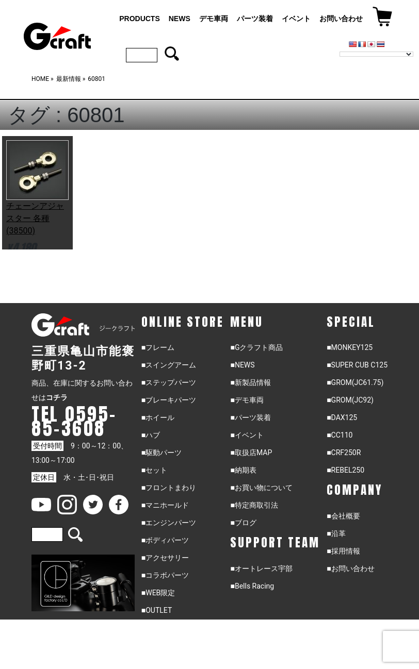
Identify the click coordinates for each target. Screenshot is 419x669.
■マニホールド (165, 505)
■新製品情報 (250, 382)
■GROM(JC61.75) (355, 382)
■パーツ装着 (250, 417)
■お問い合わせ (350, 568)
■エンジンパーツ (168, 523)
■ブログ (243, 523)
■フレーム (157, 347)
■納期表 (243, 470)
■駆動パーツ (161, 452)
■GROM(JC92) (350, 400)
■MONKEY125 (350, 347)
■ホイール (157, 417)
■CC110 (339, 435)
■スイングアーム (168, 365)
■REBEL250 (345, 470)
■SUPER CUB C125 (357, 365)
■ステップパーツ (168, 382)
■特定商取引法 (254, 505)
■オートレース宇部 (261, 568)
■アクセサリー (165, 558)
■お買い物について (261, 487)
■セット (154, 470)
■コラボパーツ (165, 575)
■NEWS (242, 365)
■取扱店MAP (251, 452)
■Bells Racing (252, 586)
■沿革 (336, 533)
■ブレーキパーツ (168, 400)
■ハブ (150, 435)
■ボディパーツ (165, 540)
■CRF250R (344, 452)
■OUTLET (156, 610)
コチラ (57, 397)
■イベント (246, 435)
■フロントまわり (168, 487)
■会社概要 (343, 516)
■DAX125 (342, 417)
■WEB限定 (158, 593)
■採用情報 (343, 551)
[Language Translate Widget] (376, 54)
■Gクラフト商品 (256, 347)
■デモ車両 (246, 400)
